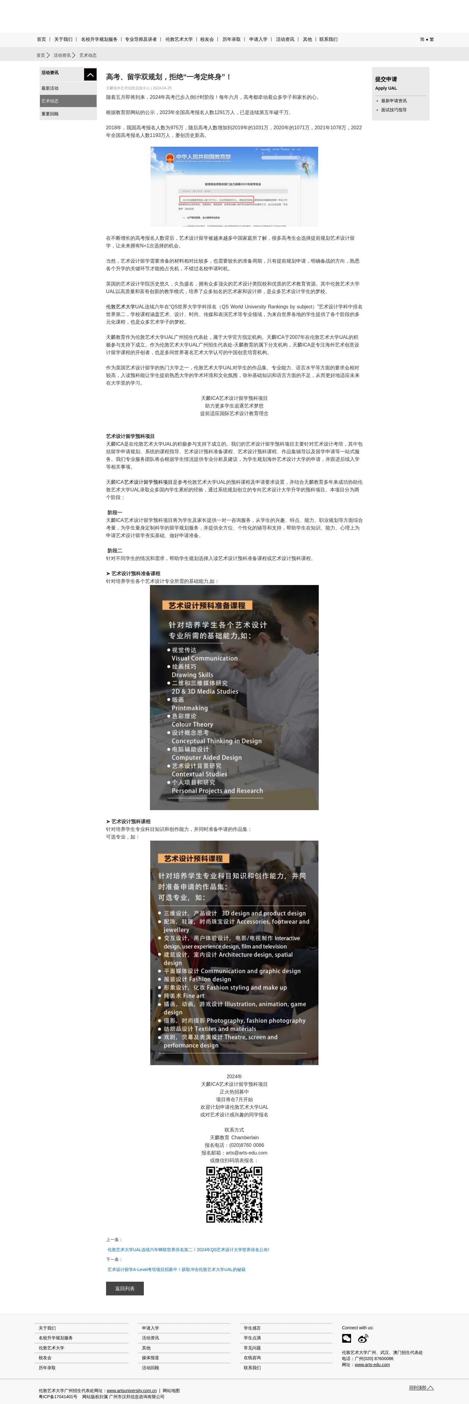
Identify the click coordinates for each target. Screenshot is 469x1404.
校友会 (207, 39)
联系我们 (328, 39)
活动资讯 (62, 55)
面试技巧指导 (394, 109)
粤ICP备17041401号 (58, 1396)
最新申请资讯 (394, 100)
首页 (41, 39)
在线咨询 (252, 1357)
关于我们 (63, 39)
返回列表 (125, 1288)
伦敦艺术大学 (179, 39)
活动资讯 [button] (285, 39)
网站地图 (171, 1390)
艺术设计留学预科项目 (148, 482)
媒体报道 (150, 1357)
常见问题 (252, 1347)
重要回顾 (50, 113)
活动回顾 (150, 1367)
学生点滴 (252, 1337)
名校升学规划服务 (99, 39)
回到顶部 (417, 1387)
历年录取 (231, 39)
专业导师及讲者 (141, 39)
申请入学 (258, 39)
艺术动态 (50, 101)
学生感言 (252, 1328)
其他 (307, 39)
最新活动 (50, 88)
